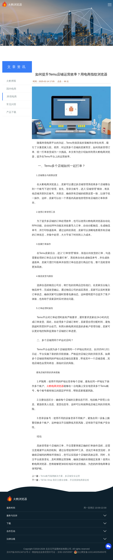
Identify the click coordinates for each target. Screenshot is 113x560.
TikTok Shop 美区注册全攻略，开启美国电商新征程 (64, 480)
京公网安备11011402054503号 (91, 552)
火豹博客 (11, 81)
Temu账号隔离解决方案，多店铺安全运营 (60, 476)
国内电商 (11, 88)
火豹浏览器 (12, 4)
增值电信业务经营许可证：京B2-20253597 (52, 552)
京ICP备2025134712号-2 (18, 552)
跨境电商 (12, 96)
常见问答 (11, 104)
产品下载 (11, 112)
